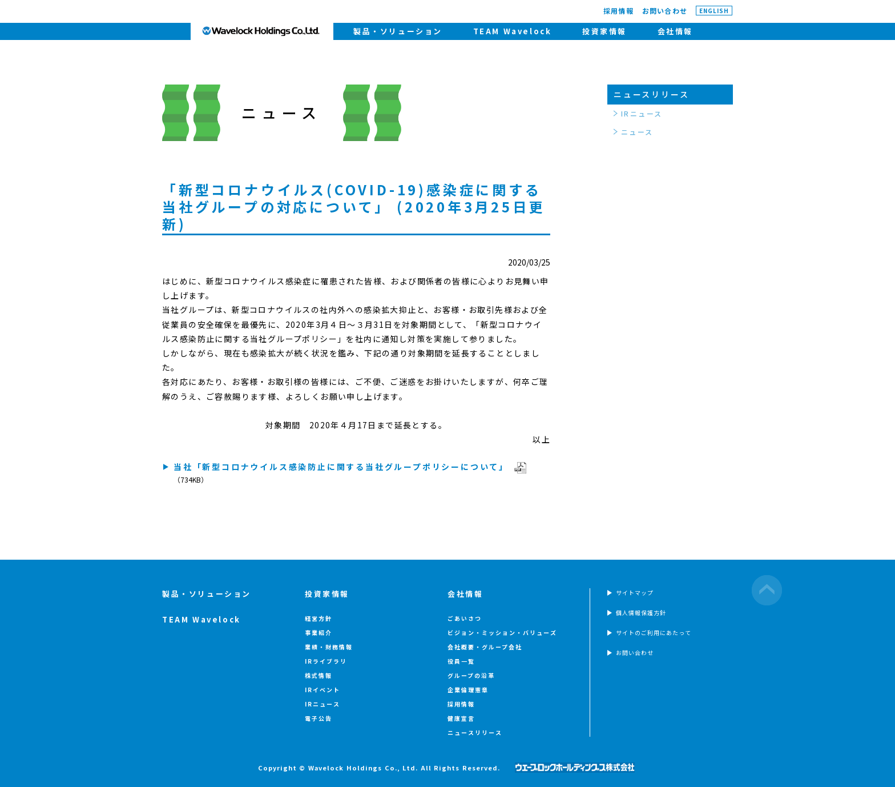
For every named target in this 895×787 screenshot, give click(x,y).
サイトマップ (635, 592)
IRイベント (322, 689)
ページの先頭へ (767, 590)
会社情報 (675, 31)
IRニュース (641, 113)
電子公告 (318, 718)
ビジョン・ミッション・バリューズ (502, 632)
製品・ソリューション (397, 31)
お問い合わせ (664, 10)
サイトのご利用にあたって (653, 632)
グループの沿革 (471, 675)
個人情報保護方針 (641, 612)
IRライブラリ (326, 661)
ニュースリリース (651, 94)
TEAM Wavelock (512, 31)
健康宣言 (461, 718)
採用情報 (618, 10)
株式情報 (318, 675)
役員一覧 (461, 661)
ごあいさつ (465, 618)
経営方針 (318, 618)
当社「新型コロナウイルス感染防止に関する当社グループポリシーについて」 (341, 466)
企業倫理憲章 (468, 689)
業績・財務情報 (329, 647)
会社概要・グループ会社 (485, 647)
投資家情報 (604, 31)
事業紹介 (318, 632)
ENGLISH (714, 10)
